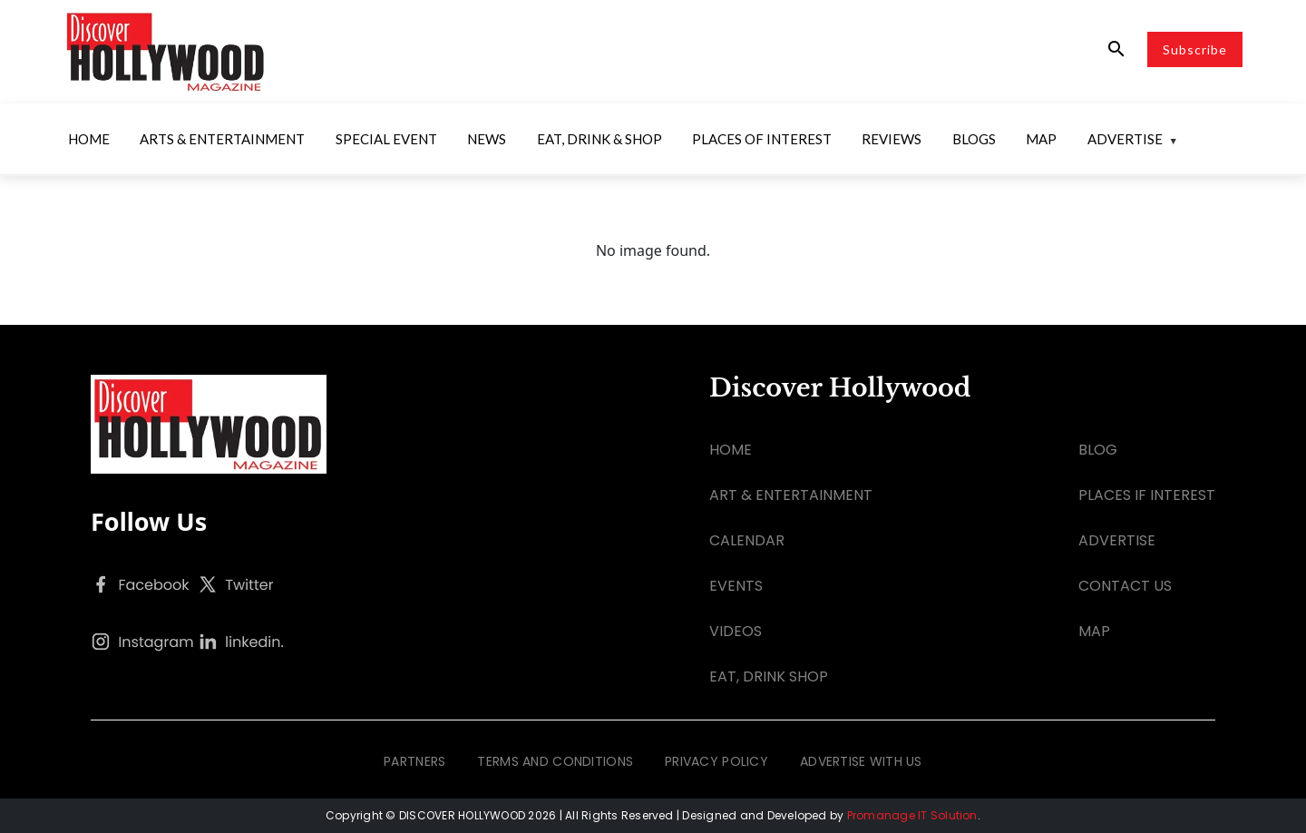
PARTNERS (414, 761)
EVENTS (736, 585)
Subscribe (1195, 49)
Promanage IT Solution (912, 815)
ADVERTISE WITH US (861, 761)
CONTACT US (1125, 585)
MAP (1094, 631)
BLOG (1097, 449)
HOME (730, 449)
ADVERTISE (1116, 540)
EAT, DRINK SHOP (768, 676)
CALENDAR (747, 540)
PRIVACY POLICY (716, 761)
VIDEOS (735, 631)
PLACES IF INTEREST (1146, 495)
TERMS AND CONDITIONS (555, 761)
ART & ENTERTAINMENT (790, 495)
